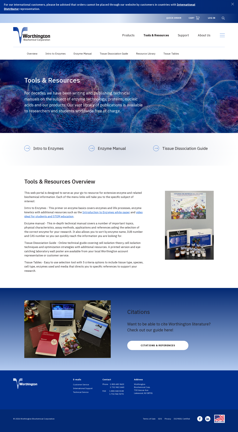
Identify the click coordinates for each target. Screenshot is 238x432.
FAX (104, 391)
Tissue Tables (171, 53)
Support (183, 35)
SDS (160, 418)
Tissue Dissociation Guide (114, 53)
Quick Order (173, 18)
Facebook (199, 418)
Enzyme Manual (83, 53)
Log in (211, 18)
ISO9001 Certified (182, 418)
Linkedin (207, 418)
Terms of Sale (149, 418)
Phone (105, 384)
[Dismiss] (232, 4)
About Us (204, 35)
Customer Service (81, 384)
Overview (32, 53)
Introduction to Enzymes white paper (106, 212)
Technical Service (80, 392)
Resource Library (145, 53)
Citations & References (158, 345)
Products (128, 35)
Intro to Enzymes (55, 53)
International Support (83, 388)
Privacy (168, 418)
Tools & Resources (156, 35)
